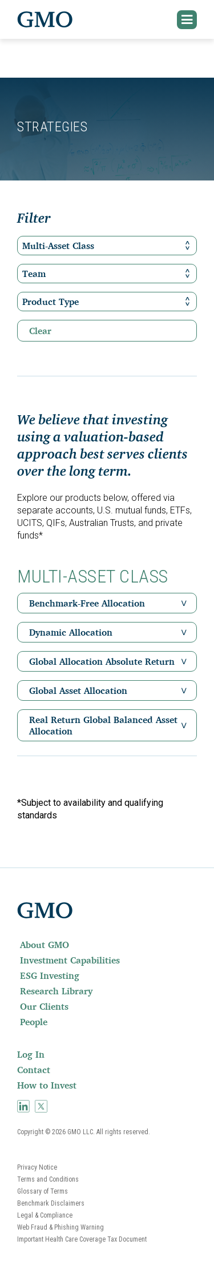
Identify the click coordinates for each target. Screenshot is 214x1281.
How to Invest (46, 1085)
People (33, 1021)
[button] (187, 19)
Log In (31, 1054)
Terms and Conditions (48, 1179)
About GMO (44, 944)
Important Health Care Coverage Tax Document (82, 1239)
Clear (40, 330)
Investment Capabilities (70, 960)
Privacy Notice (37, 1167)
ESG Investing (49, 975)
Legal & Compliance (44, 1215)
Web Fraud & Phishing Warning (60, 1227)
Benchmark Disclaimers (50, 1203)
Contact (33, 1069)
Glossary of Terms (42, 1191)
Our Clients (44, 1006)
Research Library (56, 991)
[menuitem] (107, 944)
